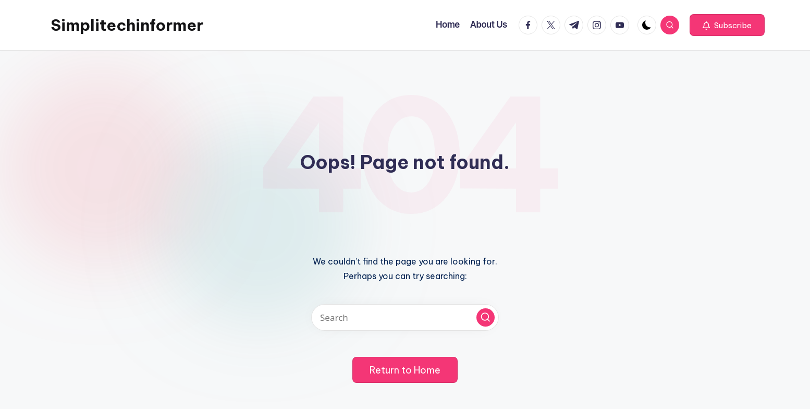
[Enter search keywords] (405, 317)
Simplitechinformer (127, 25)
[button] (727, 25)
